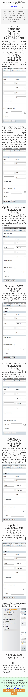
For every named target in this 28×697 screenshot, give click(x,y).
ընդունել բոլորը (9, 690)
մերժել (14, 693)
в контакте (18, 5)
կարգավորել (20, 690)
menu (26, 7)
